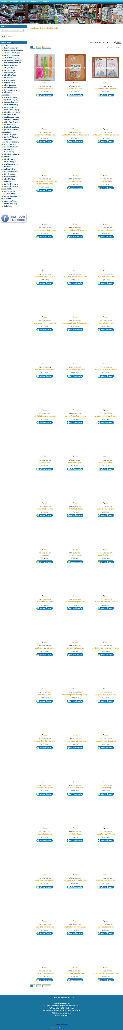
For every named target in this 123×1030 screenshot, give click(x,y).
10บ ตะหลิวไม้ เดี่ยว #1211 (75, 787)
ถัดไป (39, 47)
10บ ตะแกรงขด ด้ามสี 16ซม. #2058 (75, 741)
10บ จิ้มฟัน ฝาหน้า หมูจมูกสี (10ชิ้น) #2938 (105, 648)
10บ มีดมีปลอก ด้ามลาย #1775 (44, 88)
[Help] (10, 36)
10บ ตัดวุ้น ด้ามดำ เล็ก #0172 (105, 834)
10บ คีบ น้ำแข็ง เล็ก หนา (45, 509)
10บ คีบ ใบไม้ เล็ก (44, 462)
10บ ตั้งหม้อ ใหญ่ (105, 787)
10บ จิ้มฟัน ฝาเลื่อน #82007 (75, 648)
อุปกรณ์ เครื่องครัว (52, 28)
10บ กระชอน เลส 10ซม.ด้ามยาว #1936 (75, 277)
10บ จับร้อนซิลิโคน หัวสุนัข (44, 602)
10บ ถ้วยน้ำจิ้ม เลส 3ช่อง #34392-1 (75, 927)
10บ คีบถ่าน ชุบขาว (75, 555)
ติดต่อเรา (46, 2)
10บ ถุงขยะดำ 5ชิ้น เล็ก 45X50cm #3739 (105, 973)
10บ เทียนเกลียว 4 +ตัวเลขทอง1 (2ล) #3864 (105, 135)
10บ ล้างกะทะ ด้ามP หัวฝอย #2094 (44, 230)
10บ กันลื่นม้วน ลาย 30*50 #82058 (45, 416)
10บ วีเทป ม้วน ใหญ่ (75, 181)
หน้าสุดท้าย (46, 47)
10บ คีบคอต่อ (44, 555)
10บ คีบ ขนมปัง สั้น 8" (106, 462)
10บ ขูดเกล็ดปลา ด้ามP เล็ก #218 (75, 416)
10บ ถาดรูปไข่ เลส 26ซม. (106, 927)
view (44, 82)
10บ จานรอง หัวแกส (44, 695)
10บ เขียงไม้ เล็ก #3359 (75, 88)
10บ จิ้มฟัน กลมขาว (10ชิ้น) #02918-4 (106, 602)
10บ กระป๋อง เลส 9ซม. (106, 323)
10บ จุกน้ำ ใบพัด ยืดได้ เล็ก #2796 (44, 741)
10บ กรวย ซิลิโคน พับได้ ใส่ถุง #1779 (75, 230)
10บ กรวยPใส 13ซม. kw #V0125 (44, 277)
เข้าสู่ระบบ (24, 2)
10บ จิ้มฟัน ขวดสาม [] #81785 (44, 648)
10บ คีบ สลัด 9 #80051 (75, 462)
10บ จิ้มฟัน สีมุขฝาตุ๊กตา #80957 (75, 602)
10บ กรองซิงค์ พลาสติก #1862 (44, 369)
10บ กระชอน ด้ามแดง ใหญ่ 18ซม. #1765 (75, 323)
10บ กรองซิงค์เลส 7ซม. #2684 (75, 369)
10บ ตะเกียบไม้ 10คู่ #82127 (44, 787)
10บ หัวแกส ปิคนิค (106, 181)
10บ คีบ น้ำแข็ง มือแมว (75, 509)
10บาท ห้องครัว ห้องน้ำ (36, 28)
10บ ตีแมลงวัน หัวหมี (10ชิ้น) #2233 (75, 880)
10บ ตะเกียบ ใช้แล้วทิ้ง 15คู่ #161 (105, 741)
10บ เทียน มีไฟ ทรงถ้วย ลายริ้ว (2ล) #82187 (75, 135)
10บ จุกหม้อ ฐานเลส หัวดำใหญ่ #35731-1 (75, 695)
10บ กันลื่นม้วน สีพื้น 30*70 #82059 (106, 369)
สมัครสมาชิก (14, 2)
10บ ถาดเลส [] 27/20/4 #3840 (44, 973)
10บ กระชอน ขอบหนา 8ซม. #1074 (44, 323)
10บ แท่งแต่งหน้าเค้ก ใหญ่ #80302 (105, 88)
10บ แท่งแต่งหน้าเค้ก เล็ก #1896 (44, 135)
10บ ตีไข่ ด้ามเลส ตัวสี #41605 (105, 880)
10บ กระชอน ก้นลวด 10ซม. (106, 277)
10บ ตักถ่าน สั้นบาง (75, 834)
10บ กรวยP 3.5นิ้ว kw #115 (105, 230)
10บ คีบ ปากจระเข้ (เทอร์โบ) (105, 509)
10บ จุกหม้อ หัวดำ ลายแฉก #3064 (106, 695)
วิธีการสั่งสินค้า (35, 2)
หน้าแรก (4, 2)
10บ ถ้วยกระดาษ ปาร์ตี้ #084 (45, 927)
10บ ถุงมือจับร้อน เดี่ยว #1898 (75, 973)
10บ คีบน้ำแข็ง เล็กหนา (105, 555)
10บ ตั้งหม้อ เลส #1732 (44, 834)
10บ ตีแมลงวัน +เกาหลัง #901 (44, 880)
